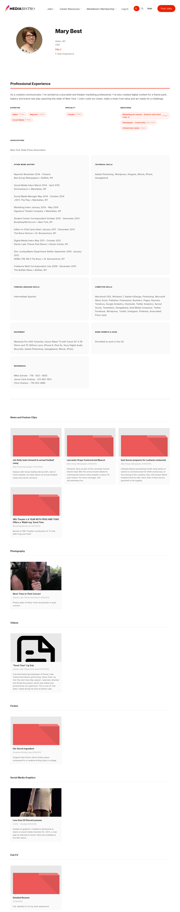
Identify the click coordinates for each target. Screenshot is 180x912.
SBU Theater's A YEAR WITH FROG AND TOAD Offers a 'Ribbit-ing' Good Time (36, 521)
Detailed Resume (21, 897)
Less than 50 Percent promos (27, 820)
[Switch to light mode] (136, 8)
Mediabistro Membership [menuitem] (100, 9)
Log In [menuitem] (124, 9)
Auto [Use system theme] (150, 8)
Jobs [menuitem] (50, 9)
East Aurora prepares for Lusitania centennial (143, 460)
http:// (58, 49)
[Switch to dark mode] (143, 8)
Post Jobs (166, 8)
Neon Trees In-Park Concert (27, 594)
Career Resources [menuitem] (70, 9)
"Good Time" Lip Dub (23, 665)
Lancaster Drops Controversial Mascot (86, 460)
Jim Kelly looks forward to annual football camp (33, 461)
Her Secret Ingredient (23, 748)
